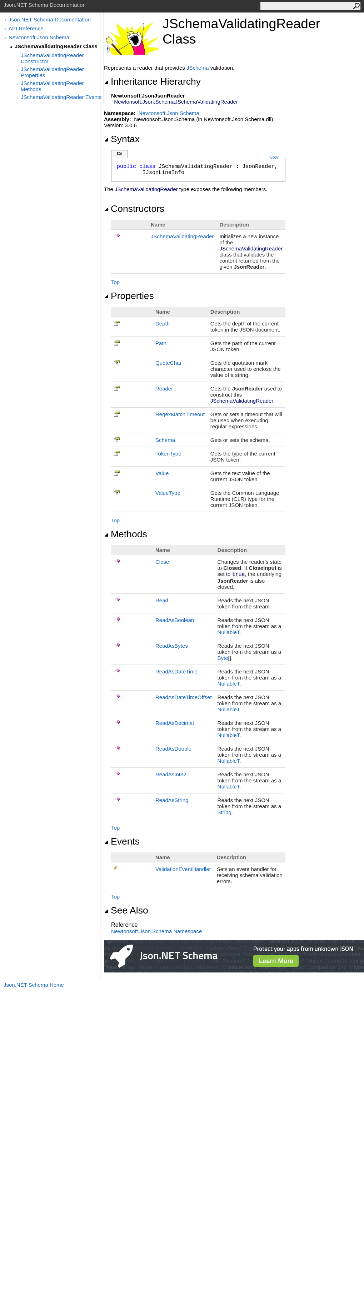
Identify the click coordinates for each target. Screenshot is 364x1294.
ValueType (167, 493)
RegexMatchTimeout (180, 414)
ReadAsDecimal (174, 723)
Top (115, 282)
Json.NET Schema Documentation (50, 19)
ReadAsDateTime (176, 671)
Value (162, 473)
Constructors (134, 208)
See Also (126, 910)
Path (160, 343)
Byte (223, 658)
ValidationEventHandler (183, 869)
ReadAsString (172, 800)
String (224, 812)
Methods (125, 534)
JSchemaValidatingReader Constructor (52, 58)
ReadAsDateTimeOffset (183, 697)
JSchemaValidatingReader (182, 236)
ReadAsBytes (171, 646)
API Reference (26, 28)
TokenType (168, 454)
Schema (165, 440)
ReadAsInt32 (170, 774)
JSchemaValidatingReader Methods (52, 86)
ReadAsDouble (173, 749)
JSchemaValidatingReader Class (56, 46)
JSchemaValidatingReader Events (61, 97)
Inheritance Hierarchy (152, 81)
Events (122, 841)
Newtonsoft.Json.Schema (39, 37)
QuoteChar (168, 363)
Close (162, 562)
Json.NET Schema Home (34, 985)
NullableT (229, 632)
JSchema (197, 68)
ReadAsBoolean (174, 620)
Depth (162, 323)
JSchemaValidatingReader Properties (52, 72)
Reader (164, 388)
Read (161, 600)
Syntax (122, 139)
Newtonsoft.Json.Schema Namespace (156, 931)
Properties (129, 295)
